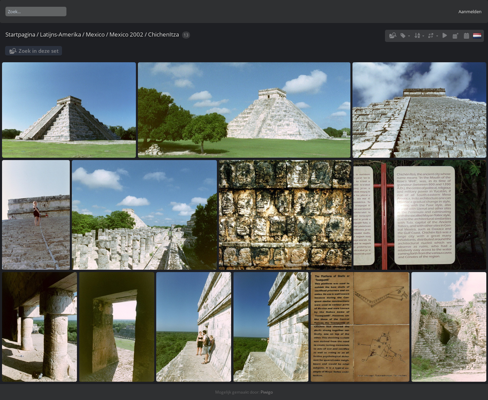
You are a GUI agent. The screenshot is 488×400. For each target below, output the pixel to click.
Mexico (95, 34)
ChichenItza (163, 34)
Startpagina (20, 34)
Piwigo (267, 392)
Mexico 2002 (126, 34)
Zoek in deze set (39, 50)
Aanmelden (470, 11)
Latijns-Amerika (60, 34)
